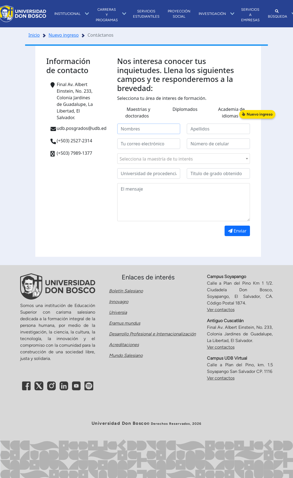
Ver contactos (221, 309)
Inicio (34, 35)
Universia (118, 312)
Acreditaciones (124, 344)
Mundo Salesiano (126, 355)
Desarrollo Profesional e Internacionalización (152, 334)
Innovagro (118, 301)
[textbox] (184, 159)
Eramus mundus (124, 323)
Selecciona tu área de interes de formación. (162, 98)
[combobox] (183, 158)
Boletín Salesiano (126, 290)
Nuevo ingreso (64, 35)
